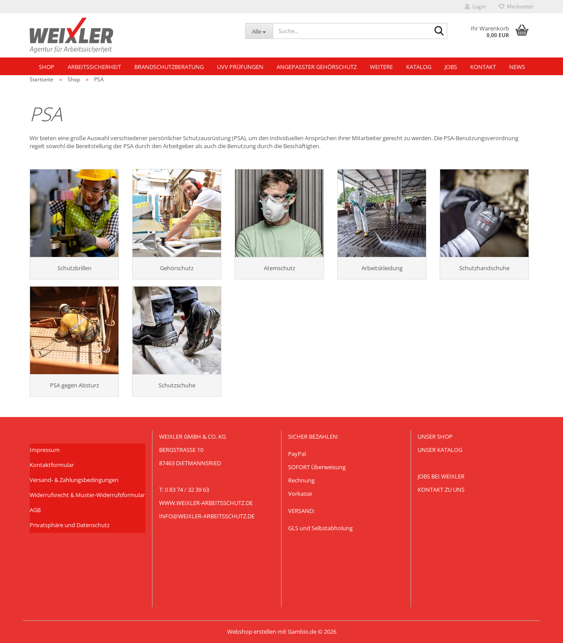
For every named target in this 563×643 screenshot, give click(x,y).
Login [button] (475, 6)
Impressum (45, 450)
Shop (46, 67)
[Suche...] (259, 31)
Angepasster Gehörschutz (317, 67)
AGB (35, 510)
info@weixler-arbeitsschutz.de (207, 516)
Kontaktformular (52, 465)
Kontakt (483, 67)
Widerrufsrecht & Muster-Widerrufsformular (87, 495)
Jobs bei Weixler (441, 476)
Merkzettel (516, 6)
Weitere (381, 67)
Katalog (418, 67)
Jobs (451, 67)
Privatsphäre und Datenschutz (70, 525)
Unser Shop (435, 436)
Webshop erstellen (251, 631)
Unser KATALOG (440, 450)
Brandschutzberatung (169, 67)
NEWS (517, 67)
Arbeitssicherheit (94, 67)
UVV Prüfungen (240, 67)
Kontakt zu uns (441, 490)
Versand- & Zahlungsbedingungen (74, 480)
